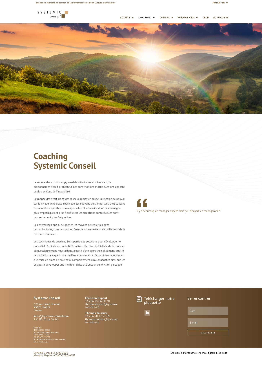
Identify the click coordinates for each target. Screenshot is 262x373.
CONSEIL (164, 17)
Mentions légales (43, 355)
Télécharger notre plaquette (159, 300)
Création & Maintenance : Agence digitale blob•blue (199, 352)
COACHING (145, 17)
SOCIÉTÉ (125, 17)
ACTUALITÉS (220, 17)
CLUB (206, 17)
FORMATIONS (186, 17)
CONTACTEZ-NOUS (64, 355)
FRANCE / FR (218, 3)
